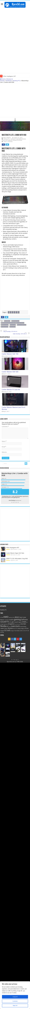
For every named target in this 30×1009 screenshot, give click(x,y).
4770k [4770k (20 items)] (1, 617)
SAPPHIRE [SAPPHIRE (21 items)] (26, 628)
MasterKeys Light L (22, 324)
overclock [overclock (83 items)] (15, 626)
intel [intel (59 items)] (24, 622)
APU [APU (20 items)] (13, 617)
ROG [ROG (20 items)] (14, 628)
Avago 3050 (7, 321)
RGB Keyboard (5, 326)
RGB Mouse (12, 326)
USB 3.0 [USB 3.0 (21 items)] (21, 630)
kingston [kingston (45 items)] (11, 624)
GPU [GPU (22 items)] (10, 622)
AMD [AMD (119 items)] (5, 617)
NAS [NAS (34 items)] (24, 624)
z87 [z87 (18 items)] (28, 630)
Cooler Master (15, 321)
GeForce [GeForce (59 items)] (24, 620)
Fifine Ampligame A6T (9, 76)
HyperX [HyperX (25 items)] (20, 622)
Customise (15, 1001)
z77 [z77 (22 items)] (26, 630)
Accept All (15, 996)
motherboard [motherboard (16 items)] (17, 624)
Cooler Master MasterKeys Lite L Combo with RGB (13, 322)
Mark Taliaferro (7, 137)
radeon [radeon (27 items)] (2, 628)
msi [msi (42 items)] (21, 624)
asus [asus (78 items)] (17, 617)
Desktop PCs (16, 80)
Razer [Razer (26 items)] (6, 628)
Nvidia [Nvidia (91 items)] (3, 626)
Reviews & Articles (17, 140)
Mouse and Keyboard (7, 140)
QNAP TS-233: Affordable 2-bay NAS (17, 558)
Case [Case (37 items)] (20, 617)
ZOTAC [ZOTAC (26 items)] (2, 632)
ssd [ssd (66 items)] (8, 630)
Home (2, 79)
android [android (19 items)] (10, 617)
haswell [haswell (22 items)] (16, 622)
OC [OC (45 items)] (8, 626)
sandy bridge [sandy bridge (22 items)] (21, 628)
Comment (5, 426)
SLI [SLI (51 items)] (5, 630)
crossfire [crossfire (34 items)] (11, 620)
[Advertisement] (15, 24)
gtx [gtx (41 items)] (13, 622)
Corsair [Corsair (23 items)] (6, 619)
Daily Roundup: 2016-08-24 (11, 331)
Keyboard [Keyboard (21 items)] (5, 624)
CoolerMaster (5, 324)
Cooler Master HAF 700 (10, 354)
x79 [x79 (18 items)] (24, 630)
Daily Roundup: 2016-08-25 (18, 333)
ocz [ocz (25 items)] (10, 626)
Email (4, 447)
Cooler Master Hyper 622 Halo (15, 553)
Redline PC (3, 610)
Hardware (9, 80)
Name (4, 441)
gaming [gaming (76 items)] (17, 619)
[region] (15, 995)
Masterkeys (12, 324)
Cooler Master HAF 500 (10, 372)
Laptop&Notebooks (21, 139)
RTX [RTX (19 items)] (16, 628)
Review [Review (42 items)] (10, 628)
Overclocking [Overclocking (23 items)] (23, 626)
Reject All (15, 1005)
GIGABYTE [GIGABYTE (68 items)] (4, 622)
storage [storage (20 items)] (12, 630)
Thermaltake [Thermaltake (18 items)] (17, 630)
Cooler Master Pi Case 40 (11, 389)
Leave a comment (8, 141)
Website (4, 452)
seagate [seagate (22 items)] (2, 630)
